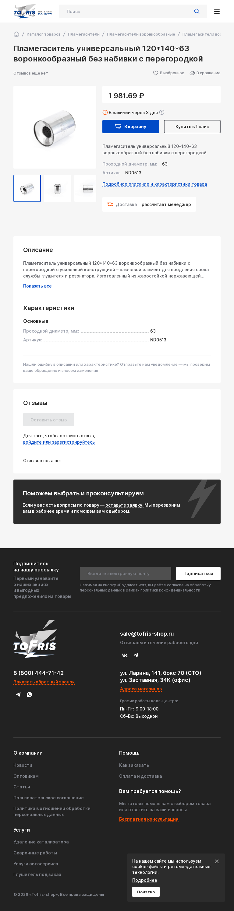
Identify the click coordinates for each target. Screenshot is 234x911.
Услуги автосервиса (35, 863)
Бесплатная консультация (149, 819)
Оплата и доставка (140, 776)
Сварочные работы (35, 852)
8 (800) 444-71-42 (38, 673)
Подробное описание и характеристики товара (154, 184)
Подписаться (198, 573)
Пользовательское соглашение (48, 797)
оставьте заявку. (124, 505)
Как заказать (134, 765)
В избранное (168, 73)
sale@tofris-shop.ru (147, 633)
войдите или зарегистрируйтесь (59, 442)
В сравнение (205, 73)
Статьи (21, 786)
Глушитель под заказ (37, 874)
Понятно (146, 891)
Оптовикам (26, 776)
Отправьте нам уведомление (149, 364)
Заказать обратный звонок (44, 681)
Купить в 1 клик (192, 126)
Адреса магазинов (141, 688)
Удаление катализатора (41, 841)
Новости (22, 765)
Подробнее (144, 880)
